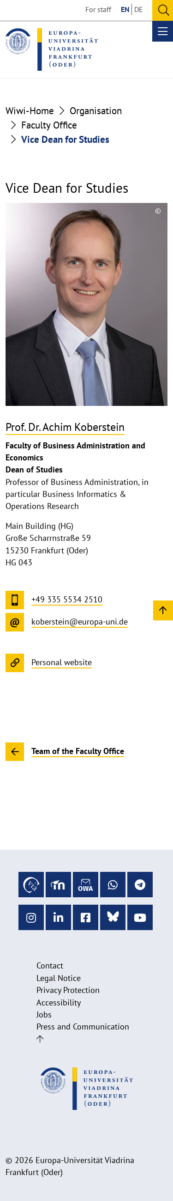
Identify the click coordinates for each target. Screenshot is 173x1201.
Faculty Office (49, 125)
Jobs (44, 1014)
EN (125, 9)
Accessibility (58, 1002)
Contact (49, 965)
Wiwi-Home (30, 110)
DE (138, 9)
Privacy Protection (68, 990)
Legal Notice (58, 978)
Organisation (96, 110)
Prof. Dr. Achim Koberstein (65, 427)
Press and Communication (82, 1026)
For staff (98, 9)
